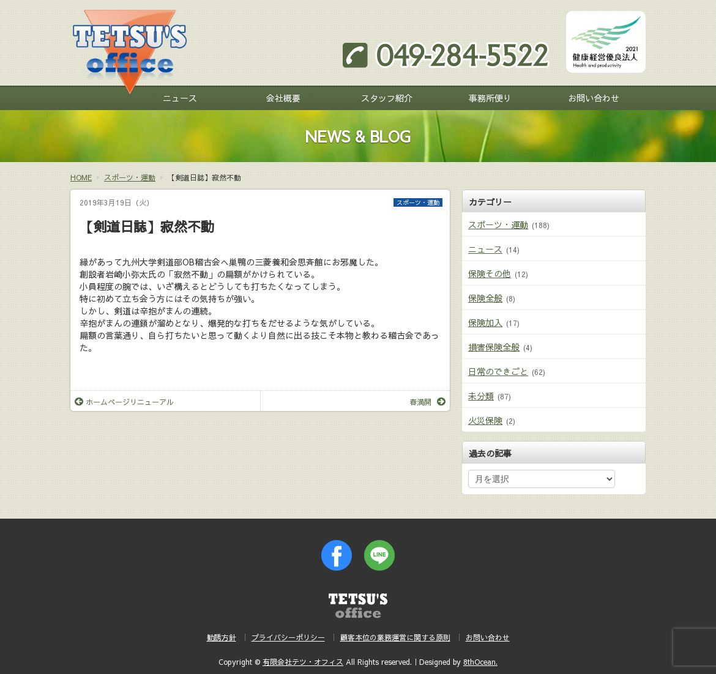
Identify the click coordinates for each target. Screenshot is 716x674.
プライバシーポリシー (288, 637)
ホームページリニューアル (124, 402)
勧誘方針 (221, 637)
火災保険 (485, 420)
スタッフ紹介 (386, 98)
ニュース (180, 98)
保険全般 (485, 298)
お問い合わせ (593, 98)
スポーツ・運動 (418, 202)
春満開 (427, 402)
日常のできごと (498, 371)
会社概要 (283, 98)
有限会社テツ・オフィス (303, 662)
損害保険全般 (494, 347)
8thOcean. (480, 662)
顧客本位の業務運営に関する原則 (395, 637)
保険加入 (485, 322)
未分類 (481, 396)
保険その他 (489, 273)
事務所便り (490, 98)
